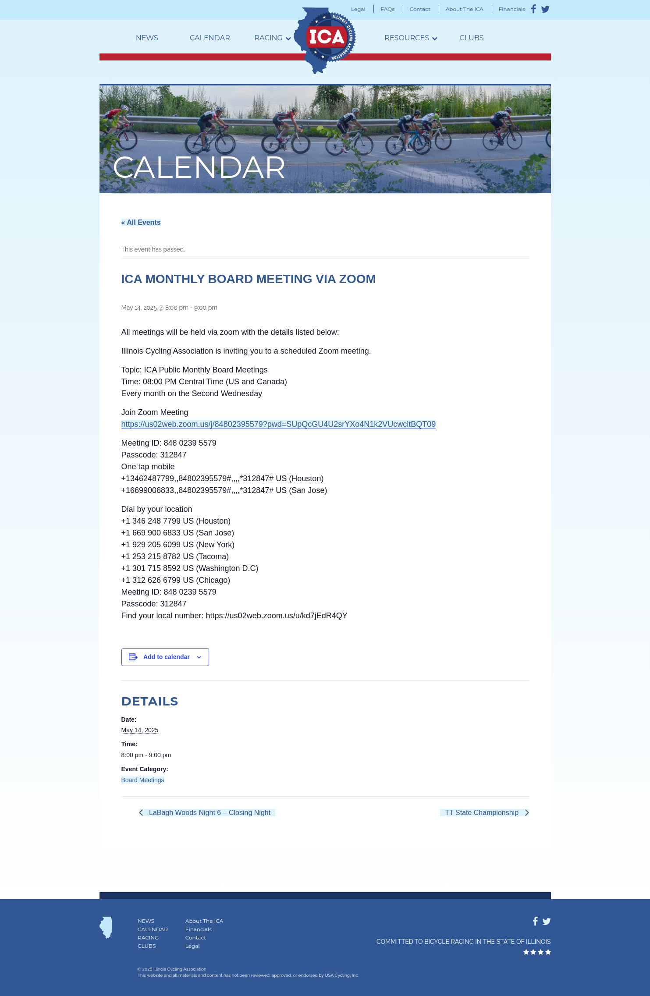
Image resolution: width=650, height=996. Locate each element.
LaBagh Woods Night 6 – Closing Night (209, 812)
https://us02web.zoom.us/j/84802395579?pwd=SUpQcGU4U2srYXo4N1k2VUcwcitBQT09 (278, 424)
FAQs (387, 9)
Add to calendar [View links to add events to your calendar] (166, 656)
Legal (358, 9)
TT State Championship (482, 812)
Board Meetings (142, 779)
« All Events (141, 222)
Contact (420, 9)
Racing (269, 38)
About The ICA (464, 9)
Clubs (471, 38)
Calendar (210, 38)
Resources (406, 38)
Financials (512, 9)
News (147, 38)
